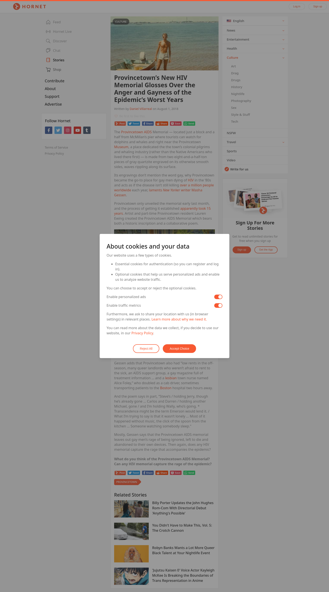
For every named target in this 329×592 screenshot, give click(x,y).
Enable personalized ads (126, 296)
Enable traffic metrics (124, 305)
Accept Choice (179, 348)
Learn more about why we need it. (179, 319)
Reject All (146, 348)
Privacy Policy (142, 333)
